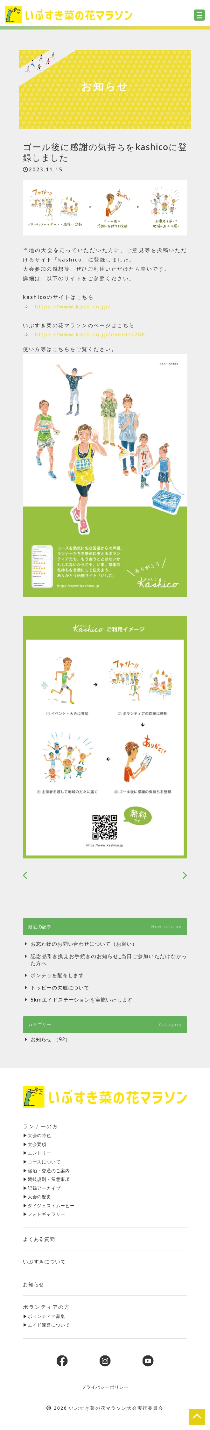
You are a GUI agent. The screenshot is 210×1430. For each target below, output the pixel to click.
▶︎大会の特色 (37, 1135)
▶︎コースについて (41, 1162)
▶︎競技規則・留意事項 (46, 1179)
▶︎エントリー (37, 1153)
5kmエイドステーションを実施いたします (82, 999)
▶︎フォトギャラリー (44, 1214)
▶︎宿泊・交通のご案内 (46, 1171)
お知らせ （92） (51, 1039)
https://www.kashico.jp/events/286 (90, 334)
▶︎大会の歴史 (37, 1197)
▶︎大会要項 (34, 1144)
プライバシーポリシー (105, 1387)
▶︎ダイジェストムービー (49, 1205)
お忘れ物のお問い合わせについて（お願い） (84, 943)
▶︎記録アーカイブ (41, 1188)
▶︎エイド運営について (46, 1325)
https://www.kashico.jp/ (73, 306)
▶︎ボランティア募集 (44, 1316)
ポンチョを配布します (57, 975)
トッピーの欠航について (60, 987)
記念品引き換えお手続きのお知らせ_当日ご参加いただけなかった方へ (109, 960)
